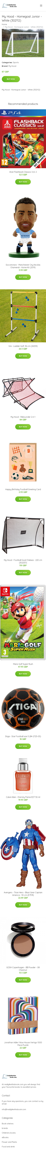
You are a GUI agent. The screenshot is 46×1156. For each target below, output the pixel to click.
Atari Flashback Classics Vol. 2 (23, 172)
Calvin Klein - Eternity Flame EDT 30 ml (23, 797)
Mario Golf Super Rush (23, 664)
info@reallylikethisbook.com (14, 1109)
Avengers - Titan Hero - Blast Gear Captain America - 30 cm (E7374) (23, 893)
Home (4, 24)
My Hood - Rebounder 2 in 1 (23, 417)
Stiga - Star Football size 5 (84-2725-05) (23, 736)
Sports (16, 62)
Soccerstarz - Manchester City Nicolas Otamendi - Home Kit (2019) (23, 266)
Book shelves (7, 1123)
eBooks (5, 1137)
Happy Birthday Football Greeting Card (23, 489)
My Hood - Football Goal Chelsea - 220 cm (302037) (23, 561)
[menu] (41, 5)
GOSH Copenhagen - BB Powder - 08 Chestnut (23, 968)
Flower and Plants (9, 1142)
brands (5, 1128)
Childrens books (9, 1133)
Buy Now (11, 79)
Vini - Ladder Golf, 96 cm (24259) (23, 346)
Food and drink (8, 1146)
